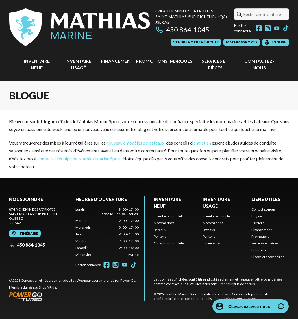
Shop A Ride (47, 287)
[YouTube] (276, 28)
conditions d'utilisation (202, 298)
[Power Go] (72, 296)
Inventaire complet (168, 216)
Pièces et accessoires (267, 257)
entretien (202, 142)
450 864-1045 (182, 29)
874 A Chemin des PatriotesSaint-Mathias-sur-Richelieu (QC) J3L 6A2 (191, 16)
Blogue (256, 216)
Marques (181, 61)
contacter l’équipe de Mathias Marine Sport (79, 158)
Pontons (160, 236)
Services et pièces (265, 243)
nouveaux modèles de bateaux (135, 142)
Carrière (257, 223)
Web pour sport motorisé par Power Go (106, 280)
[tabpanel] (107, 232)
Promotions (152, 61)
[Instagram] (267, 28)
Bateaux (160, 230)
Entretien (258, 250)
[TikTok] (285, 28)
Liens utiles (265, 199)
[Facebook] (258, 28)
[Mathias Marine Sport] (79, 27)
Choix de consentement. (240, 298)
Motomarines (164, 223)
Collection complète (169, 243)
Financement (117, 61)
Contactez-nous (263, 209)
